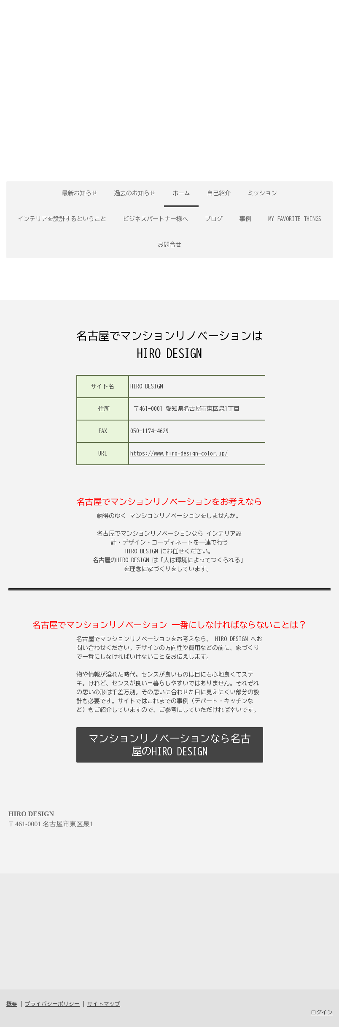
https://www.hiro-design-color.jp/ (179, 453)
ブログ (214, 219)
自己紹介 (219, 193)
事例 (245, 219)
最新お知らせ (79, 193)
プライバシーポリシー (52, 1004)
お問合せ (169, 245)
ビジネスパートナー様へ (155, 219)
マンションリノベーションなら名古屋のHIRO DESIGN (169, 744)
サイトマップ (103, 1004)
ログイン (322, 1012)
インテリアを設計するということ (62, 219)
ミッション (262, 193)
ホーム (181, 193)
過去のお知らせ (135, 193)
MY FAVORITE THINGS (294, 219)
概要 (11, 1004)
